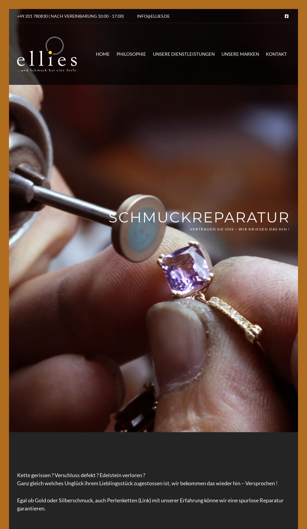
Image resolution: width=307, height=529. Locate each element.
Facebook (287, 16)
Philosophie (131, 54)
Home (103, 54)
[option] (153, 220)
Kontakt (276, 54)
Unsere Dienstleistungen (184, 54)
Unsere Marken (240, 54)
